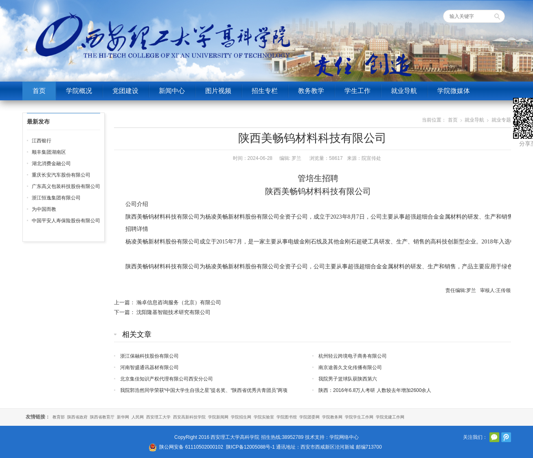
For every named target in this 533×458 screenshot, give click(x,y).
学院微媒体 (453, 90)
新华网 (123, 417)
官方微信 (494, 437)
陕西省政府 (77, 417)
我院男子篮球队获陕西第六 (347, 379)
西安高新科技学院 (189, 417)
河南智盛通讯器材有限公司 (149, 367)
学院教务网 (332, 417)
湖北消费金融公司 (51, 163)
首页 (39, 90)
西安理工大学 (158, 417)
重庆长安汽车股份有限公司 (61, 175)
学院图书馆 (286, 417)
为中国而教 (44, 209)
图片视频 (218, 90)
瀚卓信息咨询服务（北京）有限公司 (178, 302)
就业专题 (501, 120)
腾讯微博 (506, 437)
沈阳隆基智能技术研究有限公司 (173, 312)
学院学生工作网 (359, 417)
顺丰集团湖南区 (49, 152)
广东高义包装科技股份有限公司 (66, 186)
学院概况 (79, 90)
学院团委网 (309, 417)
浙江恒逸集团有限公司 (56, 198)
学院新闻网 (218, 417)
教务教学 (311, 90)
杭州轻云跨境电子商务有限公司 (352, 356)
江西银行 (41, 141)
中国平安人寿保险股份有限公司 (66, 220)
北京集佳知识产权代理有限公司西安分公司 (166, 379)
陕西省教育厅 (102, 417)
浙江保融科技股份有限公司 (149, 356)
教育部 (59, 417)
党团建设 (125, 90)
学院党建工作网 (390, 417)
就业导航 (404, 90)
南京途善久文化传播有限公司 (350, 367)
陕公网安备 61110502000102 (191, 447)
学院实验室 (264, 417)
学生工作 (357, 90)
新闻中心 (172, 90)
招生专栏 (265, 90)
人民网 (138, 417)
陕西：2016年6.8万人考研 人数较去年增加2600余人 (374, 390)
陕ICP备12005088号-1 (250, 447)
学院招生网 (241, 417)
